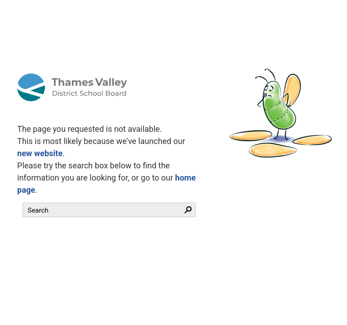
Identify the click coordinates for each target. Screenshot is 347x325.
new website (39, 153)
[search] (101, 210)
